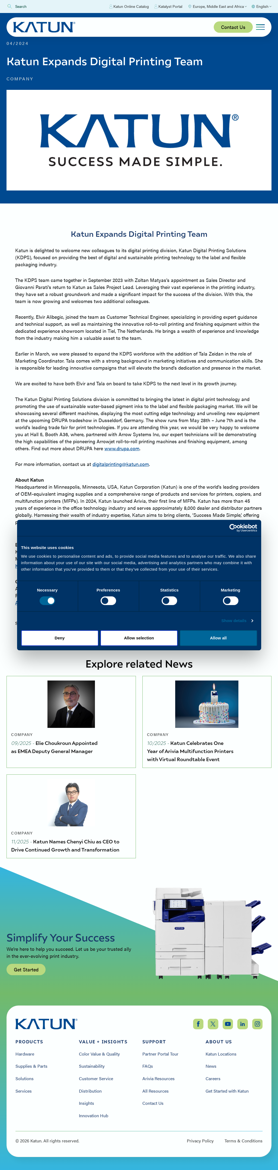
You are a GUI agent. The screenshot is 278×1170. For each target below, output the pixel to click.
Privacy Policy (200, 1141)
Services (23, 1091)
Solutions (24, 1079)
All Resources (155, 1091)
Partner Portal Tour (160, 1054)
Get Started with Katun (227, 1091)
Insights (86, 1103)
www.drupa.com (121, 448)
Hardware (24, 1054)
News (211, 1066)
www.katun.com (184, 521)
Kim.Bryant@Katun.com (41, 565)
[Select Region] (217, 6)
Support (154, 1041)
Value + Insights (103, 1041)
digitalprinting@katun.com (120, 464)
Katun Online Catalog (129, 6)
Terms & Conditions (244, 1141)
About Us (219, 1041)
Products (29, 1041)
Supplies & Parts (31, 1066)
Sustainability (92, 1066)
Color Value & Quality (99, 1054)
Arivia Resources (158, 1079)
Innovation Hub (93, 1116)
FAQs (147, 1066)
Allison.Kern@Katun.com (42, 602)
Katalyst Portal (168, 6)
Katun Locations (221, 1054)
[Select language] (261, 6)
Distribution (90, 1091)
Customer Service (96, 1079)
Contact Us (233, 27)
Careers (213, 1079)
